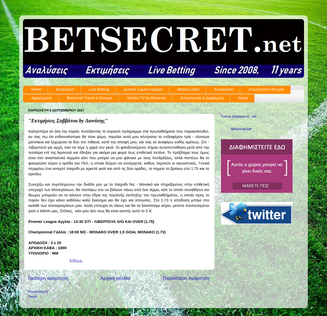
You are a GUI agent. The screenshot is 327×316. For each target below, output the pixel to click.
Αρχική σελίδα (115, 278)
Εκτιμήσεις (65, 89)
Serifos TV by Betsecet (146, 98)
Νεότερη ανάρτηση (48, 278)
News (243, 98)
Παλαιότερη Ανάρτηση (185, 278)
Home (36, 89)
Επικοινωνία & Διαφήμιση (202, 98)
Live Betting (99, 89)
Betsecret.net (241, 129)
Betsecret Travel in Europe (89, 98)
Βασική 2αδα (188, 89)
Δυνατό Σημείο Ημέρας (143, 89)
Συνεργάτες (223, 89)
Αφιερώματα (41, 98)
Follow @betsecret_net (238, 116)
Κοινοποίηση (38, 292)
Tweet (32, 296)
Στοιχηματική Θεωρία (266, 89)
